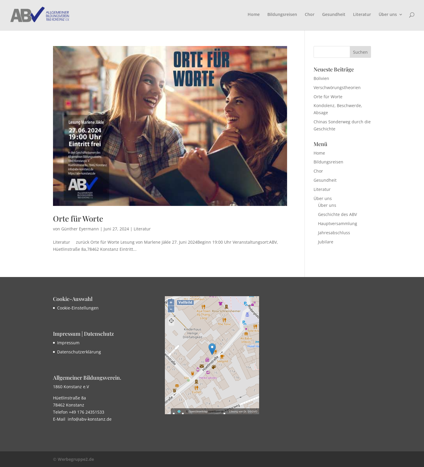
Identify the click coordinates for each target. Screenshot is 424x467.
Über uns (388, 14)
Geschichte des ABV (337, 214)
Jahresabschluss (334, 232)
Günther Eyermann (80, 229)
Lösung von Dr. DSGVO (243, 411)
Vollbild (185, 302)
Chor (309, 14)
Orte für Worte (78, 218)
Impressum (68, 342)
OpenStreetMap (198, 411)
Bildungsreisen (282, 14)
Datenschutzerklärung (79, 352)
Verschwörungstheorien (337, 87)
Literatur (362, 14)
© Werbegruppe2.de (73, 459)
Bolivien (321, 78)
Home (254, 14)
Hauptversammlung (337, 223)
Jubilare (325, 242)
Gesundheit (333, 14)
